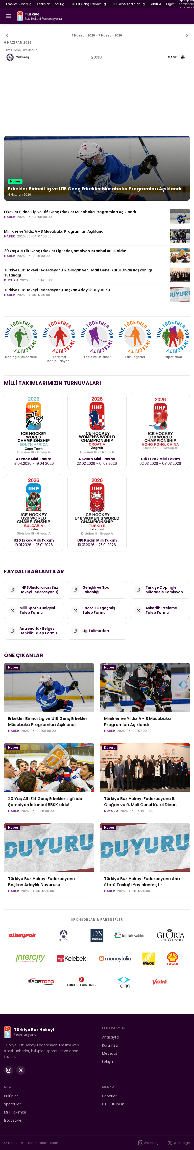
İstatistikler (13, 1120)
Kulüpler (11, 1096)
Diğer (171, 4)
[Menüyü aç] (8, 16)
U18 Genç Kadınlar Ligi (129, 4)
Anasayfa (110, 1037)
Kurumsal (110, 1045)
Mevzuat (109, 1053)
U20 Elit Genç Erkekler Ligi (88, 4)
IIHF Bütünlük (113, 1104)
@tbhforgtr (149, 1142)
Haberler (109, 1096)
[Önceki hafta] (7, 35)
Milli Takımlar (15, 1112)
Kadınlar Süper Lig (50, 4)
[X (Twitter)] (20, 1070)
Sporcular (12, 1104)
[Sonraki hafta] (187, 35)
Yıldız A (156, 4)
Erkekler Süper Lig (19, 4)
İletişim (108, 1061)
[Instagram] (8, 1070)
